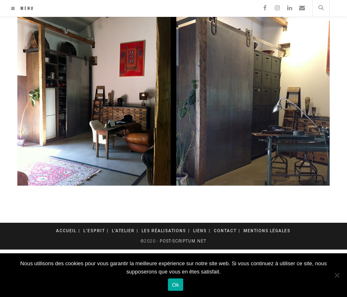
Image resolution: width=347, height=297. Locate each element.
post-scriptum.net (183, 241)
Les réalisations (164, 231)
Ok (175, 285)
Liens (200, 231)
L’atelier (123, 231)
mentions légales (266, 231)
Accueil (66, 231)
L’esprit (94, 231)
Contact (225, 231)
